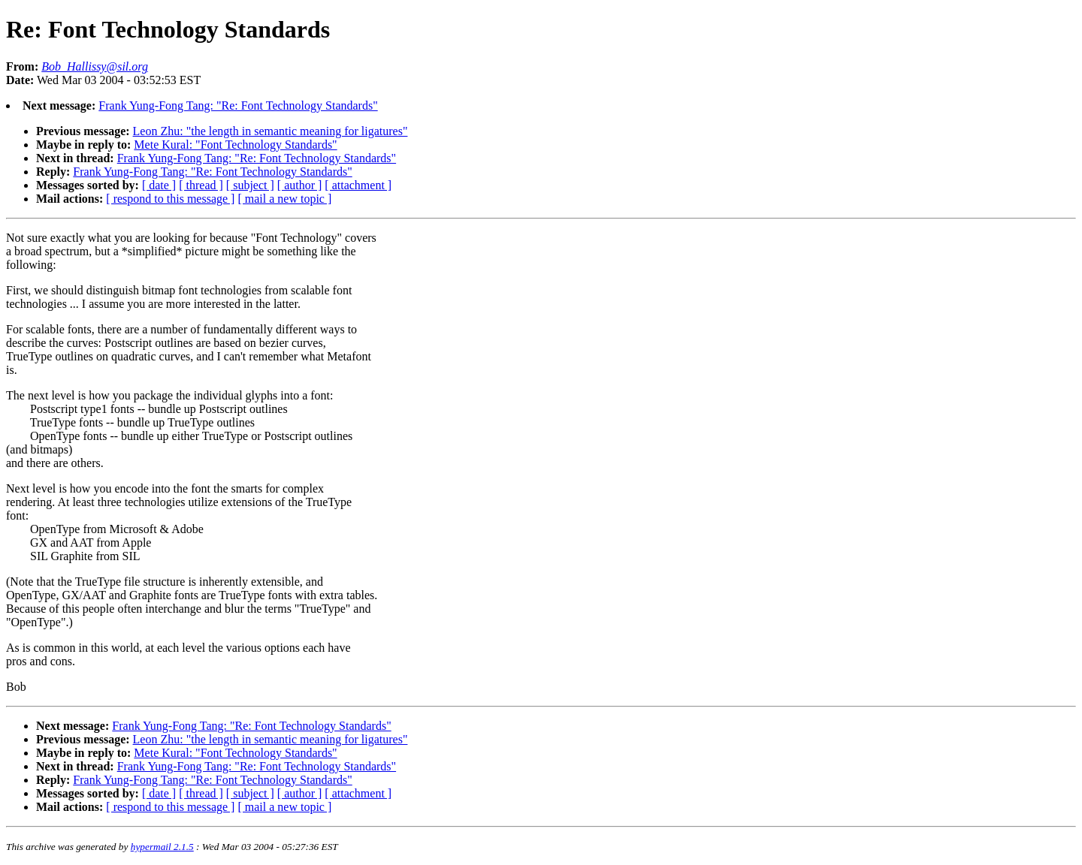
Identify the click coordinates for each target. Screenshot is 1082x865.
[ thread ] (201, 185)
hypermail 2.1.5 (162, 846)
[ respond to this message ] (170, 198)
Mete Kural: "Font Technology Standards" (235, 144)
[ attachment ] (358, 185)
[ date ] (159, 185)
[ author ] (299, 185)
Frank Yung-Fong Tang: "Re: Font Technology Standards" (237, 105)
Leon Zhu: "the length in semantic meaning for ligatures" (270, 131)
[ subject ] (250, 185)
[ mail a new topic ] (284, 198)
